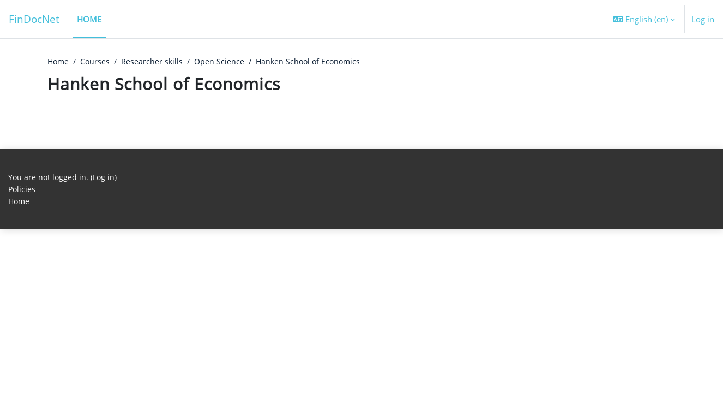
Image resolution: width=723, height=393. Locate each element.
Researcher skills (155, 61)
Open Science (223, 61)
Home (58, 61)
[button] (644, 19)
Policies (22, 352)
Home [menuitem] (89, 19)
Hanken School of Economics (315, 61)
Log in (702, 19)
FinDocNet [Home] (34, 19)
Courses (97, 61)
